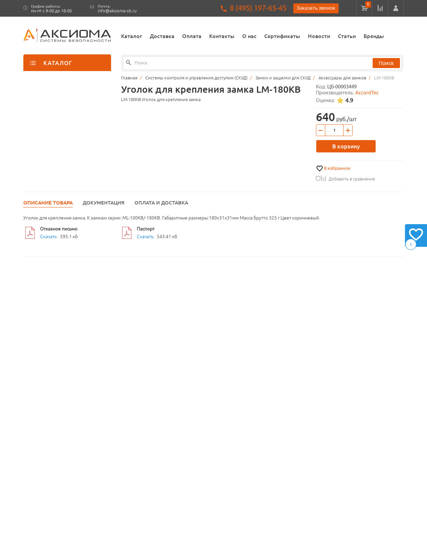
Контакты (222, 36)
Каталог (131, 36)
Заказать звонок (316, 8)
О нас (249, 36)
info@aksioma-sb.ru (117, 10)
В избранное (337, 168)
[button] (395, 8)
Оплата (191, 36)
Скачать (48, 236)
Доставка (162, 36)
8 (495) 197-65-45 (258, 8)
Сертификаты (282, 36)
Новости (319, 36)
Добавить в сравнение (345, 178)
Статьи (347, 36)
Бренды (374, 36)
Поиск (386, 63)
